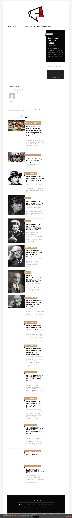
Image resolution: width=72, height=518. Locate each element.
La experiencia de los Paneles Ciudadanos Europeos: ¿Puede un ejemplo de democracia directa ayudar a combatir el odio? (35, 131)
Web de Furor (28, 26)
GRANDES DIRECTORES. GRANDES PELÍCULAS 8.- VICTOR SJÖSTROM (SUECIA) (34, 253)
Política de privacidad (32, 504)
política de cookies (13, 515)
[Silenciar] (60, 77)
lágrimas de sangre (18, 110)
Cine (26, 173)
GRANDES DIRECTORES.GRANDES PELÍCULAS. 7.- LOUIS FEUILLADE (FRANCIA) (34, 278)
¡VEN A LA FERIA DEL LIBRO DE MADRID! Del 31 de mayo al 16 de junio (35, 160)
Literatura (31, 155)
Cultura (27, 155)
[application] (55, 74)
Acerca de (11, 89)
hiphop (13, 110)
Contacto (50, 504)
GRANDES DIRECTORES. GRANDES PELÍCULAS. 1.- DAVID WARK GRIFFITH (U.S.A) (34, 430)
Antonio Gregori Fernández (36, 164)
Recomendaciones (36, 122)
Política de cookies (42, 504)
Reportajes (33, 123)
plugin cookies (68, 516)
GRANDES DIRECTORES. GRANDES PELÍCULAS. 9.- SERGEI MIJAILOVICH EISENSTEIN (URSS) (35, 227)
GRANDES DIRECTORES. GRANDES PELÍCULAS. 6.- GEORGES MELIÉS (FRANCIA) (35, 303)
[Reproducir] (49, 77)
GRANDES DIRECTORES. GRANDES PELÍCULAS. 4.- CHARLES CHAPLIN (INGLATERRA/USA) (34, 351)
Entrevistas (49, 34)
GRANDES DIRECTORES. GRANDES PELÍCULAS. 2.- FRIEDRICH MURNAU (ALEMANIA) (34, 404)
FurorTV (53, 45)
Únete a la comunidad (47, 26)
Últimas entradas (18, 89)
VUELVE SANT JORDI (33, 454)
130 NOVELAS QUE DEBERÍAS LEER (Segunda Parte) (35, 471)
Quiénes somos (22, 504)
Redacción (36, 26)
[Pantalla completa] (62, 77)
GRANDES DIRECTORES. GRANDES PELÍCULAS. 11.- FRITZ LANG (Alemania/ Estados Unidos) (35, 179)
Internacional (28, 122)
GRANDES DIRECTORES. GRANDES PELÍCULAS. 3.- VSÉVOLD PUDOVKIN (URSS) (34, 377)
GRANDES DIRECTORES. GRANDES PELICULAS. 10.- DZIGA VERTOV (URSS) (35, 203)
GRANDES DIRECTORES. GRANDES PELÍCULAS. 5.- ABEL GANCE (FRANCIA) (34, 327)
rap (23, 110)
